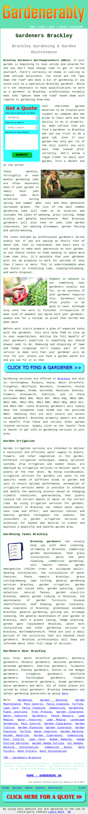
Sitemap (5, 788)
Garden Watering (16, 735)
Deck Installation (53, 751)
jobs (35, 179)
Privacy (82, 788)
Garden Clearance (69, 711)
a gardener (58, 129)
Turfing (77, 704)
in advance (71, 278)
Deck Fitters (27, 751)
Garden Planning (30, 727)
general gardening (33, 612)
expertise (36, 340)
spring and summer (18, 203)
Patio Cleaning (57, 704)
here (65, 693)
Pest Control (33, 704)
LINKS (42, 27)
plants (63, 145)
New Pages (17, 788)
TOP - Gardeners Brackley (22, 757)
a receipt (35, 318)
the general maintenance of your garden (49, 616)
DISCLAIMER (77, 27)
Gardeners (39, 715)
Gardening (25, 700)
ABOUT (52, 27)
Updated (28, 788)
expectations (26, 336)
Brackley (64, 378)
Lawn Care (10, 708)
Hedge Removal (61, 739)
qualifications (60, 87)
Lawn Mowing (56, 719)
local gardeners (32, 689)
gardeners (10, 222)
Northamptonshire (32, 631)
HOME (32, 27)
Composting (57, 708)
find (16, 658)
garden (8, 64)
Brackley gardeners (45, 541)
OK (69, 812)
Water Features (15, 715)
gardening (10, 210)
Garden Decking (53, 700)
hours (19, 264)
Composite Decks (58, 747)
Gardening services (17, 378)
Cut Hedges (75, 743)
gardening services (62, 627)
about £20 (10, 244)
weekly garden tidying (37, 596)
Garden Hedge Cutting (48, 743)
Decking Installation (20, 747)
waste (14, 272)
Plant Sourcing (15, 711)
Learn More (56, 812)
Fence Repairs (62, 715)
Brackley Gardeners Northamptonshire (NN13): (37, 60)
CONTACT (63, 27)
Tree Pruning (41, 711)
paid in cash (59, 306)
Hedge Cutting (55, 788)
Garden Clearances (58, 723)
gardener (64, 352)
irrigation (28, 460)
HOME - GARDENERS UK (44, 775)
